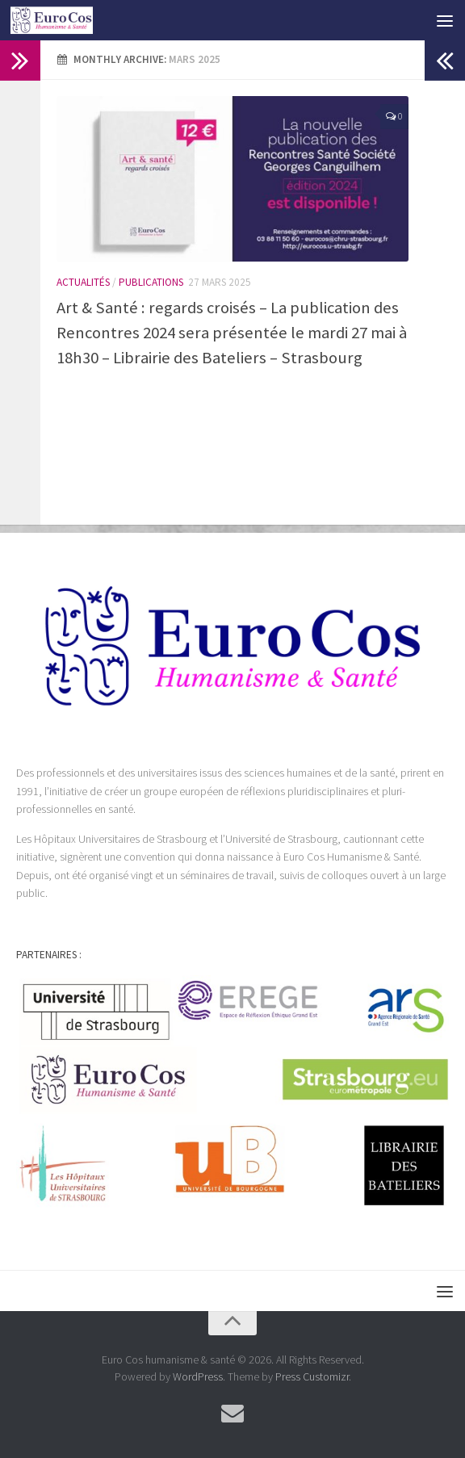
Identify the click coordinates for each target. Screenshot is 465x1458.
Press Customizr (312, 1376)
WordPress (198, 1376)
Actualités (83, 282)
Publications (151, 282)
